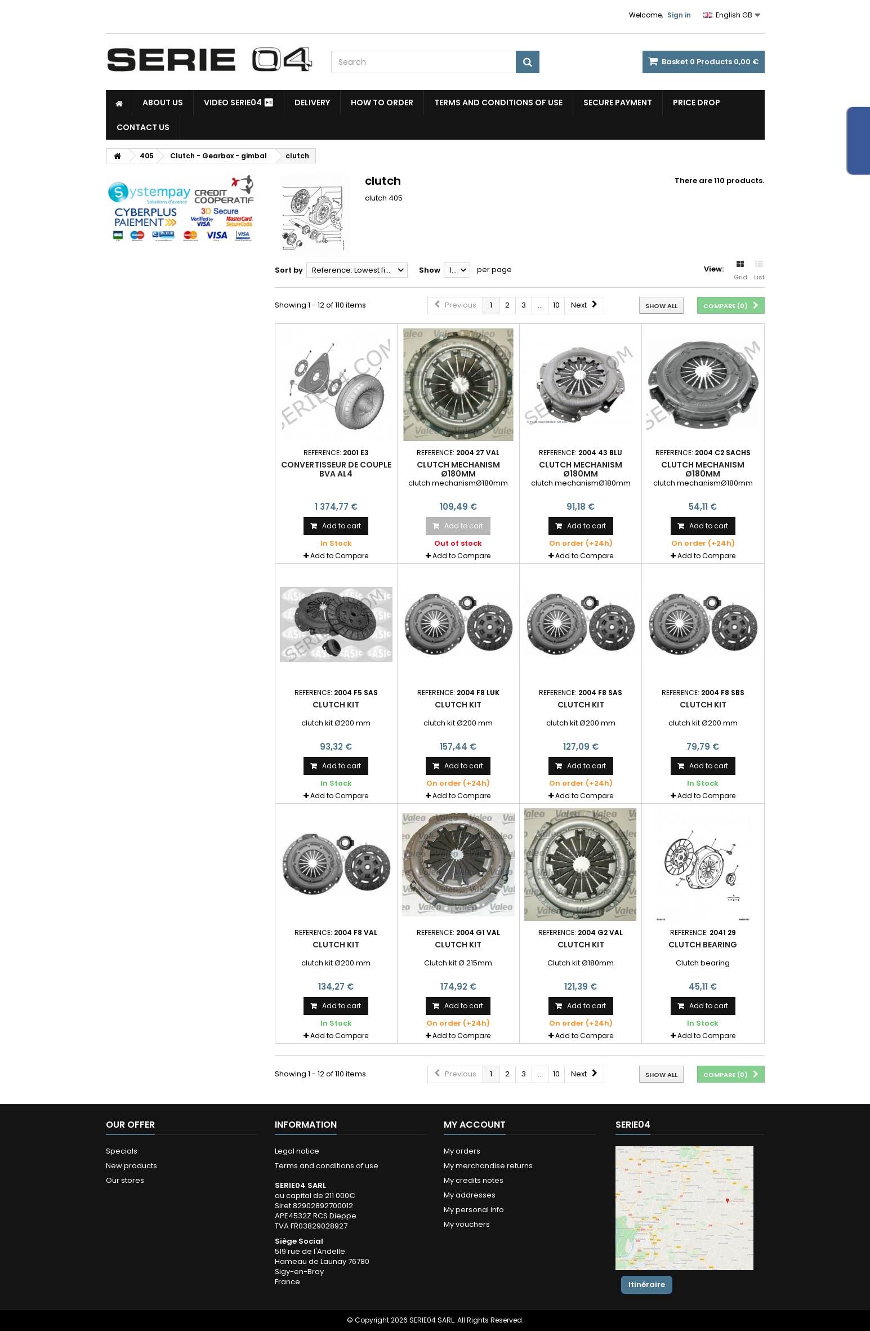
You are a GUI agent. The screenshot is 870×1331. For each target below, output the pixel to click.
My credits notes (473, 1180)
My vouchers (467, 1224)
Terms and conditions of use (498, 102)
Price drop (696, 102)
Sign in (679, 15)
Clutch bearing (702, 944)
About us (162, 102)
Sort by (289, 270)
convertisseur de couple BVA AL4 (336, 469)
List (759, 271)
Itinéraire (646, 1284)
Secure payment (617, 102)
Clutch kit (458, 944)
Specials (121, 1151)
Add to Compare (339, 555)
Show (429, 270)
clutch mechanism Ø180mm (458, 469)
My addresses (470, 1195)
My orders (462, 1151)
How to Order (382, 102)
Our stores (125, 1180)
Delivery (312, 102)
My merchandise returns (488, 1165)
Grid (740, 271)
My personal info (474, 1209)
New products (131, 1165)
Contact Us (143, 127)
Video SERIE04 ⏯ (239, 102)
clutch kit (336, 704)
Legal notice (297, 1151)
